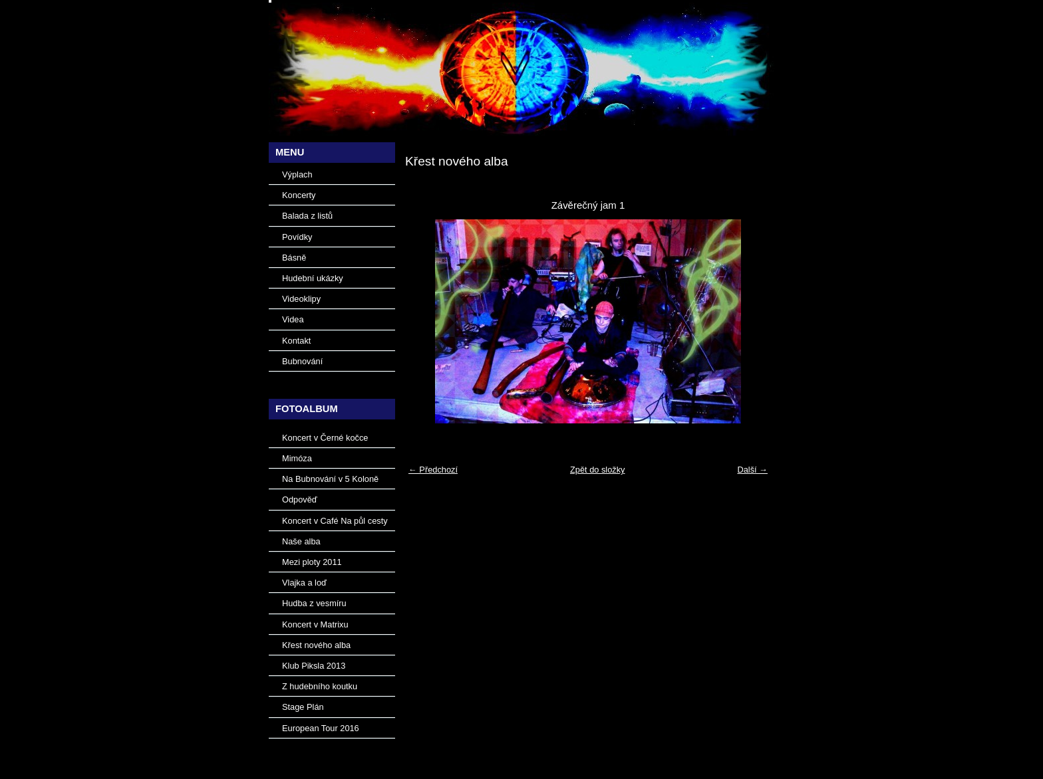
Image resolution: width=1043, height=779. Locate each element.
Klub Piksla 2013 (313, 666)
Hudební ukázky (312, 278)
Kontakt (296, 341)
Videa (293, 319)
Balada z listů (307, 216)
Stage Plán (303, 707)
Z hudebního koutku (319, 686)
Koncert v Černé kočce (325, 438)
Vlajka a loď (304, 583)
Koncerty (299, 195)
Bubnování (302, 361)
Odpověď (299, 499)
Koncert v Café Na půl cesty (335, 521)
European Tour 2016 (320, 728)
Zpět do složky (597, 470)
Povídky (297, 237)
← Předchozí (433, 470)
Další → (752, 470)
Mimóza (297, 458)
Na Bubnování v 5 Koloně (330, 479)
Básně (294, 258)
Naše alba (301, 541)
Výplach (297, 174)
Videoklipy (301, 299)
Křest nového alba (316, 645)
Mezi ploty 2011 (312, 562)
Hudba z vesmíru (314, 603)
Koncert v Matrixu (315, 624)
